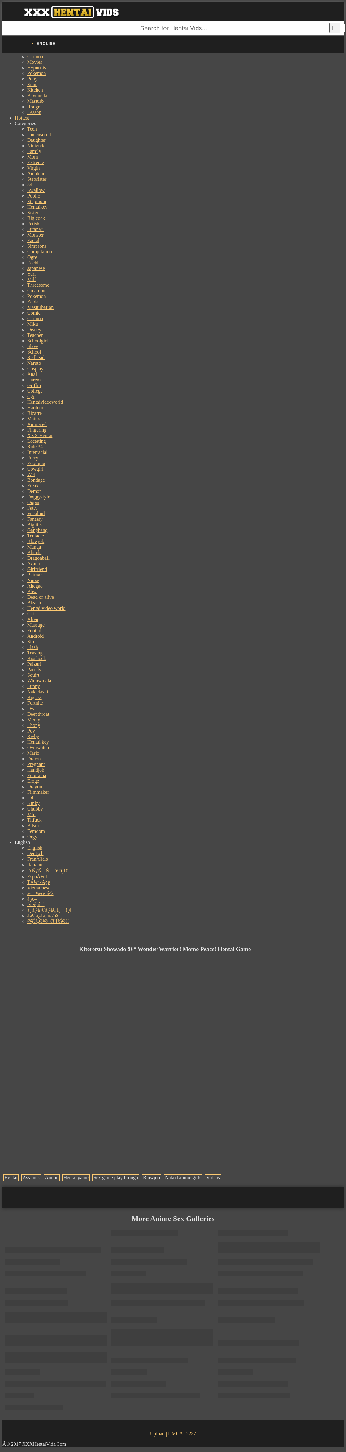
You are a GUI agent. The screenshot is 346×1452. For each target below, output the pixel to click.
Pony (32, 78)
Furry (32, 457)
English (34, 847)
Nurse (33, 580)
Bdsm (33, 825)
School (34, 351)
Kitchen (35, 90)
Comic (34, 312)
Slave (32, 346)
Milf (31, 279)
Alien (32, 619)
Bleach (34, 602)
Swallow (36, 190)
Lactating (36, 441)
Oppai (33, 502)
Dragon (34, 786)
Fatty (32, 508)
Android (35, 636)
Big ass (34, 697)
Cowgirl (35, 469)
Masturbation (40, 307)
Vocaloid (36, 513)
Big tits (34, 524)
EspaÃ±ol (37, 876)
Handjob (35, 769)
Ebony (33, 725)
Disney (34, 329)
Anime (51, 1177)
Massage (36, 625)
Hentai (11, 1177)
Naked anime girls (183, 1177)
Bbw (32, 591)
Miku (32, 324)
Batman (35, 574)
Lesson (34, 112)
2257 (191, 1433)
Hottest (22, 117)
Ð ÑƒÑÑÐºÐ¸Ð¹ (48, 870)
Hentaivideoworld (45, 402)
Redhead (36, 357)
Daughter (36, 140)
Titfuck (34, 820)
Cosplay (35, 368)
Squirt (33, 675)
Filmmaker (38, 792)
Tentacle (35, 535)
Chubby (35, 808)
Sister (32, 212)
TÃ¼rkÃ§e (38, 882)
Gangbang (37, 530)
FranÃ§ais (37, 859)
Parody (34, 669)
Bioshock (36, 658)
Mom (32, 156)
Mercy (33, 719)
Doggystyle (38, 496)
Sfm (31, 641)
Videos (213, 1177)
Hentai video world (46, 608)
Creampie (36, 290)
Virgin (33, 168)
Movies (34, 62)
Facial (33, 240)
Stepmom (36, 201)
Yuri (31, 273)
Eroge (33, 781)
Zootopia (36, 463)
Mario (33, 753)
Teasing (35, 652)
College (35, 390)
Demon (34, 491)
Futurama (36, 775)
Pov (31, 730)
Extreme (35, 162)
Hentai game (76, 1177)
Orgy (32, 836)
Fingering (36, 430)
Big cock (36, 218)
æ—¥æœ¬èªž (40, 893)
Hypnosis (36, 67)
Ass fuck (31, 1177)
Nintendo (36, 145)
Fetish (33, 223)
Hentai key (38, 742)
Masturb (35, 101)
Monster (35, 234)
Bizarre (34, 413)
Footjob (35, 630)
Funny (33, 686)
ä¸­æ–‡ (33, 899)
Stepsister (36, 179)
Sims (32, 84)
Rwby (33, 736)
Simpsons (36, 246)
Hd (30, 797)
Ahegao (35, 586)
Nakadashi (37, 691)
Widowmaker (40, 680)
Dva (31, 708)
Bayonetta (37, 95)
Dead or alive (40, 597)
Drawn (34, 758)
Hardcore (36, 407)
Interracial (37, 452)
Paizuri (34, 664)
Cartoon (35, 56)
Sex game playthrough (115, 1177)
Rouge (33, 106)
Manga (34, 547)
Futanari (35, 229)
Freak (32, 485)
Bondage (36, 480)
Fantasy (35, 519)
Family (34, 151)
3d (29, 184)
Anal (32, 374)
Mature (34, 418)
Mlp (31, 814)
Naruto (34, 363)
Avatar (33, 563)
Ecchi (32, 262)
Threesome (38, 285)
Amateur (36, 173)
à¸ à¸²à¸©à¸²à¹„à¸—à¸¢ (49, 910)
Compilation (39, 251)
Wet (31, 474)
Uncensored (39, 134)
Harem (34, 379)
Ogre (32, 257)
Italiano (34, 864)
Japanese (36, 268)
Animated (37, 424)
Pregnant (36, 764)
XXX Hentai (39, 435)
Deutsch (35, 853)
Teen (32, 129)
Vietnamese (38, 887)
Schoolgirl (37, 340)
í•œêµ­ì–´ (36, 904)
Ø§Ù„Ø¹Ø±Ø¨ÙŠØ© (48, 921)
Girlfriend (37, 569)
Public (33, 195)
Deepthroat (38, 714)
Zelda (32, 301)
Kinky (33, 803)
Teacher (35, 335)
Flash (32, 647)
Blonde (34, 552)
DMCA (175, 1433)
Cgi (30, 396)
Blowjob (35, 541)
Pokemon (36, 73)
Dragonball (38, 558)
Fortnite (35, 703)
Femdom (36, 831)
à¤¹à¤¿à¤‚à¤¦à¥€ (43, 915)
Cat (30, 613)
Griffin (34, 385)
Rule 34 (35, 446)
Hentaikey (37, 207)
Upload (157, 1433)
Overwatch (38, 747)
